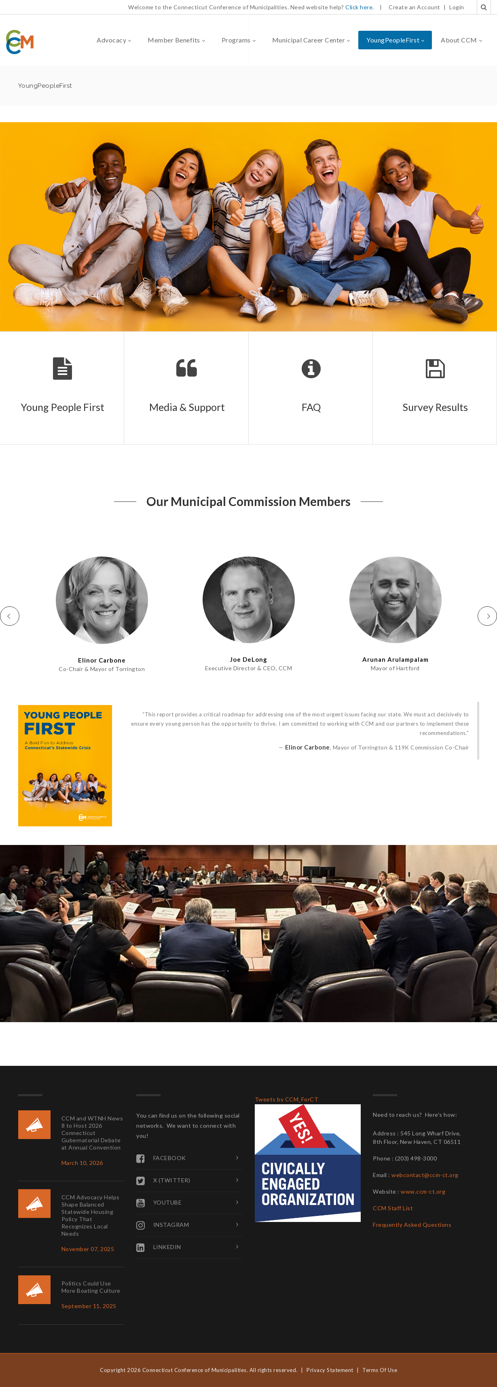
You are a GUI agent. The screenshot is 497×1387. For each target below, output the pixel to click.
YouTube (159, 1203)
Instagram (162, 1225)
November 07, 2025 (87, 1248)
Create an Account (414, 7)
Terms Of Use (379, 1370)
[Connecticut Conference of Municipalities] (20, 41)
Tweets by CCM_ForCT (287, 1099)
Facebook (161, 1158)
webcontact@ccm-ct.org (425, 1174)
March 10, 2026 (82, 1162)
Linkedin (158, 1247)
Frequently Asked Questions (412, 1224)
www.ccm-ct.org (423, 1191)
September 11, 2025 (88, 1305)
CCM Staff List (393, 1208)
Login (456, 7)
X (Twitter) (163, 1181)
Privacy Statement (330, 1370)
